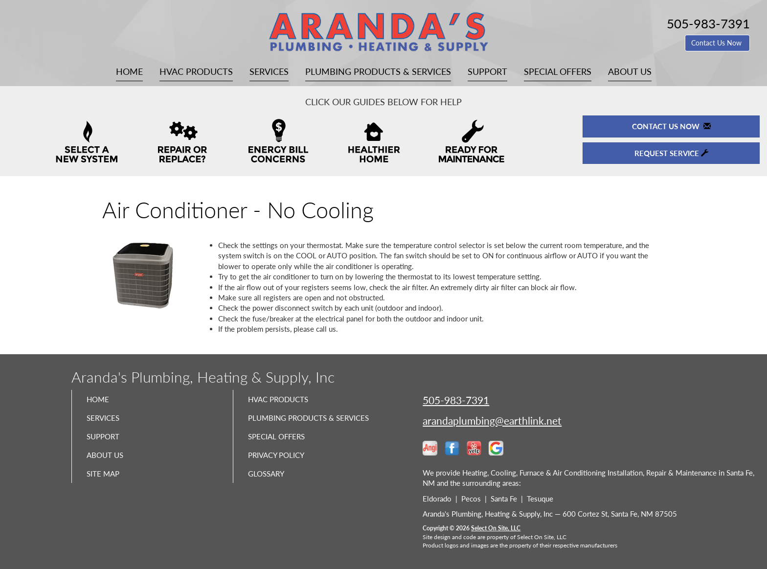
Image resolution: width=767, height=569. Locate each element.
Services (269, 71)
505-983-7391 (456, 400)
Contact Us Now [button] (717, 43)
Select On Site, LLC (495, 528)
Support (487, 71)
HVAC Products (196, 71)
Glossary (270, 493)
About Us (630, 71)
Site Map (106, 493)
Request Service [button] (671, 153)
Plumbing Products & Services (378, 71)
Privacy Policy (282, 472)
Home (129, 71)
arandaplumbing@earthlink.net (492, 420)
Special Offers (557, 71)
